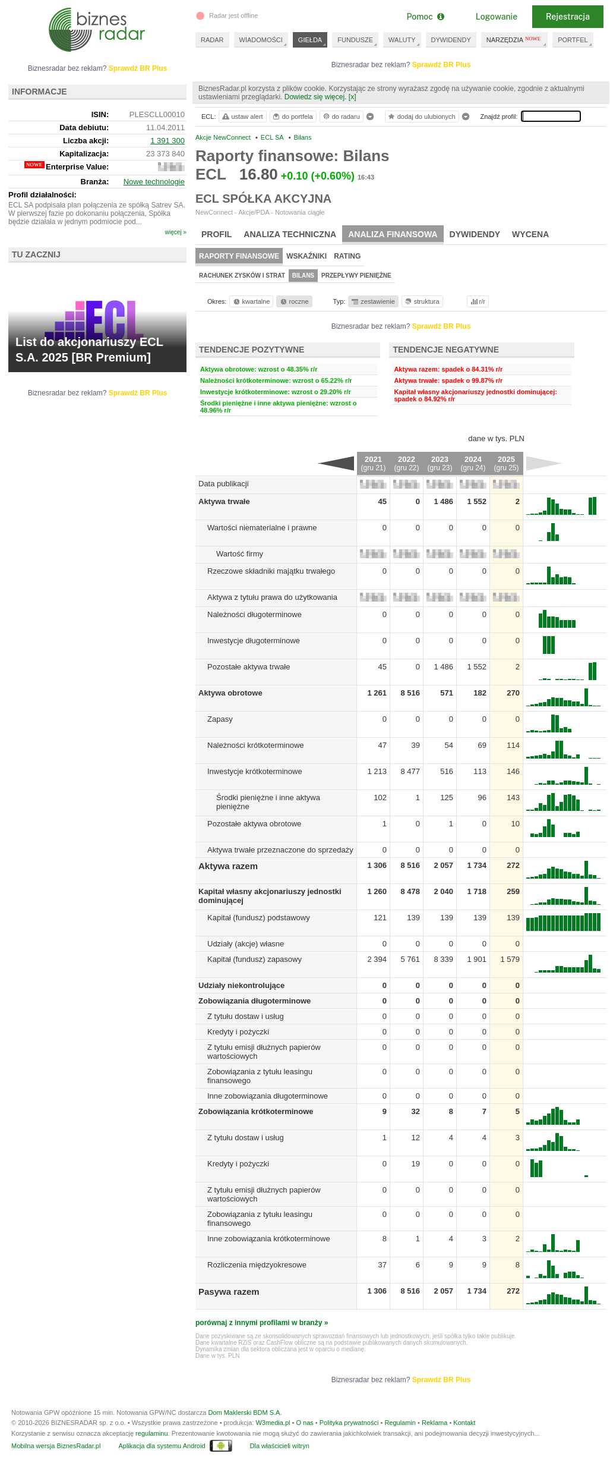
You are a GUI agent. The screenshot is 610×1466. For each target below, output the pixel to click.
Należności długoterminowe (254, 614)
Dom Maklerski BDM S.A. (245, 1412)
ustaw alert (242, 116)
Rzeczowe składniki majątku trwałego (271, 571)
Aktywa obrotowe (230, 692)
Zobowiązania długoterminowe (254, 1000)
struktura (421, 301)
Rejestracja (568, 16)
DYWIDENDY (451, 39)
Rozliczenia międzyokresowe (256, 1264)
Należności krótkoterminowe (255, 745)
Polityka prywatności (349, 1422)
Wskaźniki (306, 256)
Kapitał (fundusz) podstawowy (258, 917)
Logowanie (496, 16)
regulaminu (151, 1433)
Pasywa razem (229, 1291)
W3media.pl (272, 1422)
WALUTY (401, 39)
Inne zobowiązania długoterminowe (267, 1095)
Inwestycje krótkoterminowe (254, 771)
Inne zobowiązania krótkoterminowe (268, 1238)
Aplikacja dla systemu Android (161, 1445)
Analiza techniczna (290, 234)
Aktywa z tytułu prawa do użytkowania (272, 597)
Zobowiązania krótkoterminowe (256, 1111)
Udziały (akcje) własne (245, 943)
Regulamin (400, 1422)
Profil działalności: (42, 194)
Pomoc (425, 16)
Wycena (530, 234)
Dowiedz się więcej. (316, 97)
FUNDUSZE (355, 39)
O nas (304, 1422)
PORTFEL (573, 39)
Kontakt (464, 1422)
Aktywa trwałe (224, 501)
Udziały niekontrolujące (241, 985)
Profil (216, 234)
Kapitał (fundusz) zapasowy (254, 959)
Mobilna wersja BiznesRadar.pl (55, 1445)
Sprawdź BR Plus (441, 65)
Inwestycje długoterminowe (253, 640)
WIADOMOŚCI (261, 39)
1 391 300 (167, 140)
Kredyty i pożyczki (238, 1031)
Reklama (434, 1422)
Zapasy (220, 719)
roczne (294, 301)
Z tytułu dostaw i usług (245, 1016)
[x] (352, 97)
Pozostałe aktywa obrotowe (254, 823)
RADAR (212, 39)
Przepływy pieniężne (356, 275)
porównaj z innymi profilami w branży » (261, 1323)
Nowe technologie (154, 181)
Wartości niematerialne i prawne (262, 527)
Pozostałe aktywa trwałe (248, 666)
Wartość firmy (239, 553)
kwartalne (251, 301)
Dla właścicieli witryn (279, 1445)
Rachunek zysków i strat (242, 275)
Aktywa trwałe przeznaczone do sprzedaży (280, 849)
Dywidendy (475, 234)
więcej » (176, 232)
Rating (347, 256)
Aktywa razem (228, 866)
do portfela (292, 116)
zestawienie (372, 301)
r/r (477, 301)
